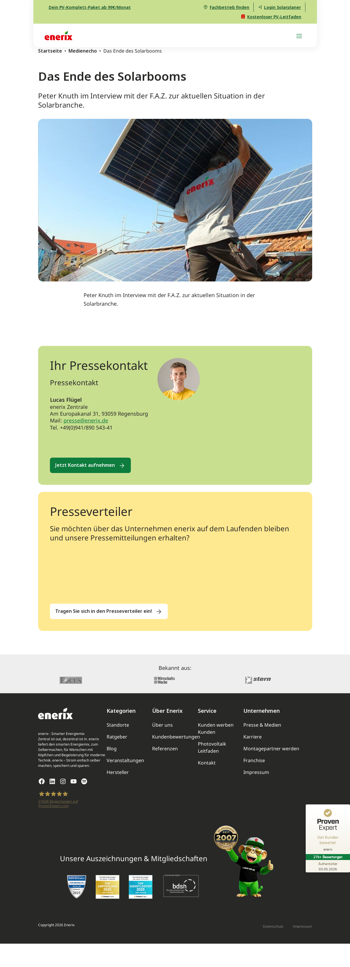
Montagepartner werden (271, 748)
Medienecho (83, 51)
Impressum (256, 772)
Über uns (162, 725)
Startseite (50, 51)
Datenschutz (273, 926)
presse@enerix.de (86, 420)
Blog (112, 748)
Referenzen (165, 748)
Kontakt (207, 762)
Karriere (252, 736)
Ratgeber (117, 736)
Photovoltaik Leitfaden (212, 747)
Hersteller (118, 772)
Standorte (118, 725)
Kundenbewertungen (176, 736)
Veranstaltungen (125, 760)
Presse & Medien (262, 725)
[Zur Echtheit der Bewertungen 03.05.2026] (328, 866)
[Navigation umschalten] (299, 35)
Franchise (254, 760)
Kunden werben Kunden (216, 728)
